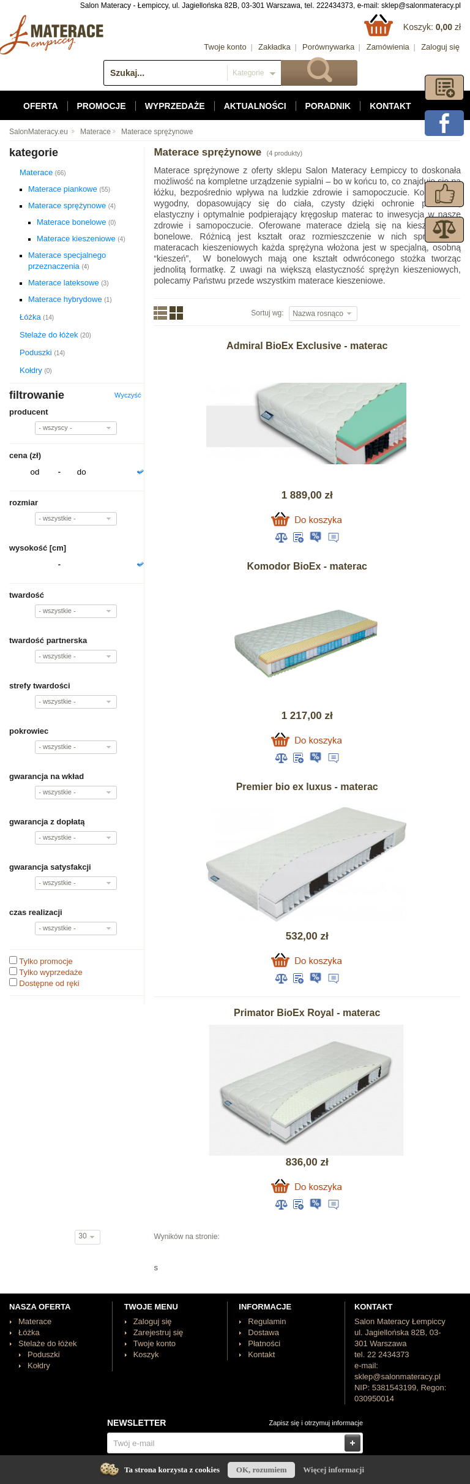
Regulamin (267, 1321)
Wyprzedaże (175, 106)
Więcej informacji (333, 1469)
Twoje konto (225, 46)
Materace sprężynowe (157, 131)
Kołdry (36, 370)
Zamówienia (388, 46)
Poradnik (328, 106)
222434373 (334, 5)
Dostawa (263, 1332)
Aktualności (255, 106)
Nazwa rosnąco (319, 313)
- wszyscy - (55, 427)
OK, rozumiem (261, 1469)
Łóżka (37, 317)
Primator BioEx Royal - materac (307, 1013)
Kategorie (248, 73)
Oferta (40, 106)
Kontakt (390, 106)
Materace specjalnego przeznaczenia (67, 260)
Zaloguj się (440, 46)
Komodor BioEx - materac (307, 566)
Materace (95, 131)
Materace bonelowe (76, 222)
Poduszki (42, 352)
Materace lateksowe (68, 282)
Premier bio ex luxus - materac (307, 787)
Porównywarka (328, 46)
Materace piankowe (69, 189)
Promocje (101, 106)
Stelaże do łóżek (55, 334)
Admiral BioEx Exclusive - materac (306, 346)
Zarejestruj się (158, 1332)
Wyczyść (127, 395)
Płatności (264, 1343)
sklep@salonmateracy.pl (421, 5)
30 (83, 1236)
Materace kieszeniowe (81, 238)
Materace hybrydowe (70, 299)
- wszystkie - (57, 518)
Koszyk (146, 1354)
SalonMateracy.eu (38, 131)
